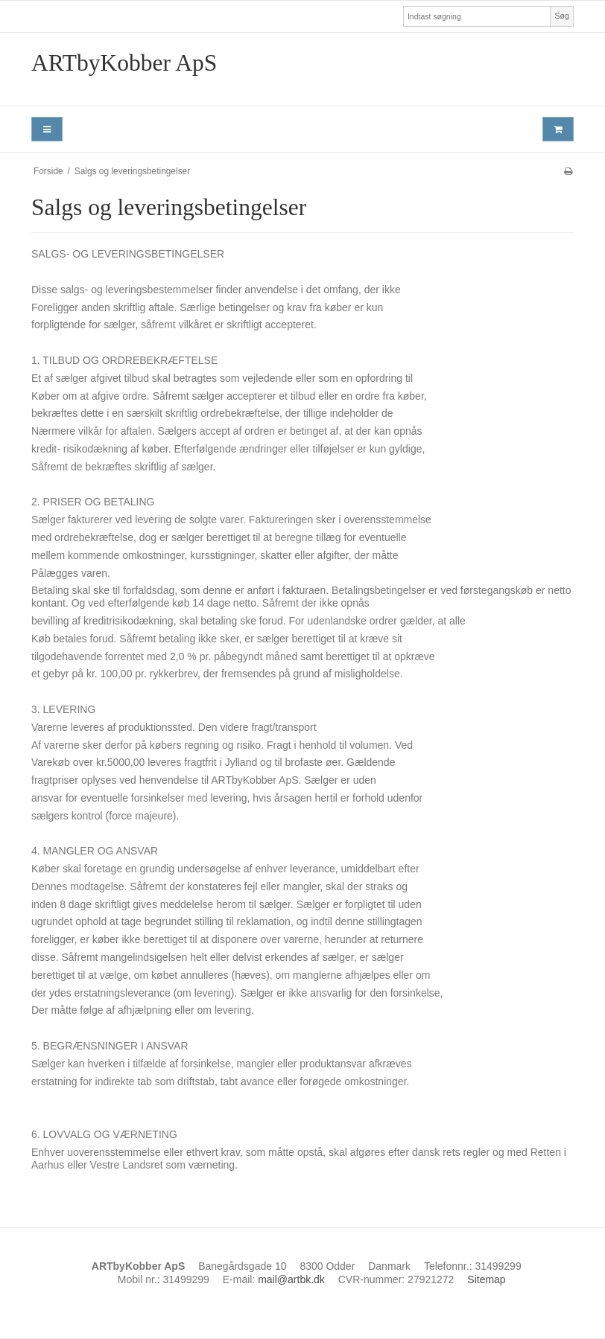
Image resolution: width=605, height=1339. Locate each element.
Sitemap (486, 1279)
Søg (561, 15)
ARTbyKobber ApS (124, 63)
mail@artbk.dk (291, 1279)
